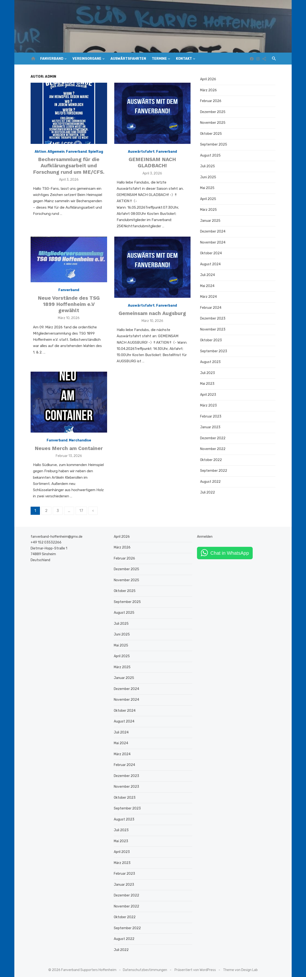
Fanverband (51, 59)
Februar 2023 (211, 416)
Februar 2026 (211, 101)
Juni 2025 (209, 177)
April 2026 (209, 79)
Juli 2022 (208, 492)
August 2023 (211, 362)
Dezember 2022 (213, 438)
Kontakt (184, 59)
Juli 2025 (208, 166)
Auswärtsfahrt (141, 153)
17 (79, 507)
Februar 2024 (211, 308)
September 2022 (214, 471)
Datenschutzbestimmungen (145, 967)
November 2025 (213, 123)
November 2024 (213, 242)
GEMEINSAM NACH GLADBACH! (152, 163)
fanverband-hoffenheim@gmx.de (55, 533)
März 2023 (209, 405)
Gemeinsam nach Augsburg (152, 315)
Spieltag (94, 153)
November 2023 (213, 329)
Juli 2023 (208, 373)
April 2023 (209, 395)
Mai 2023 (208, 384)
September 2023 (214, 351)
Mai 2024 (208, 286)
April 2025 (209, 199)
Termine (159, 59)
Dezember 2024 (213, 231)
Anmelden (205, 533)
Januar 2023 (211, 427)
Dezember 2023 (213, 318)
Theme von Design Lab (240, 967)
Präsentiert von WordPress (195, 967)
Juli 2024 (208, 275)
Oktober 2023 (212, 340)
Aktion (39, 153)
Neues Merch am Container (67, 451)
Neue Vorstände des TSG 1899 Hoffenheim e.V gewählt (67, 306)
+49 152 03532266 (44, 539)
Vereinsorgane (86, 59)
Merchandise (79, 443)
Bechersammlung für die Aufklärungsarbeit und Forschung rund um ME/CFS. (67, 166)
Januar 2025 (211, 221)
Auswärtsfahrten (128, 59)
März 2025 (209, 210)
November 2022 (213, 449)
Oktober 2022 (212, 460)
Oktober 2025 (212, 134)
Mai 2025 (208, 188)
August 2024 (211, 264)
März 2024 (209, 297)
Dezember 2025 (213, 112)
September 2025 (214, 144)
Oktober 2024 (212, 253)
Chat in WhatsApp (230, 549)
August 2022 (211, 482)
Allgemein (54, 153)
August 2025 (211, 155)
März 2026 (209, 90)
